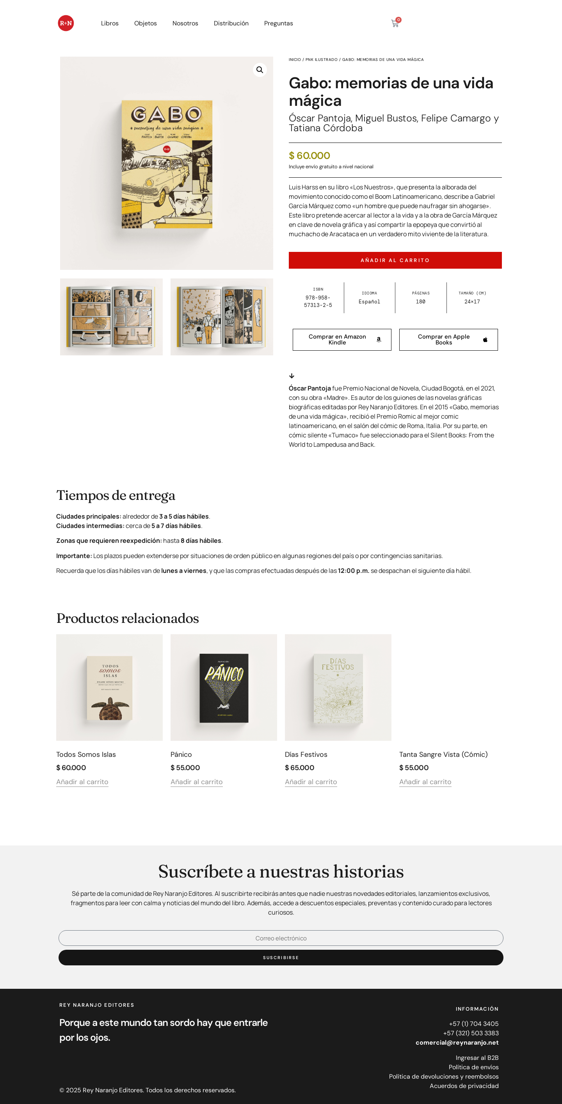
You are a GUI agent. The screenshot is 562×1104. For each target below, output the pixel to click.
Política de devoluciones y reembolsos (444, 1076)
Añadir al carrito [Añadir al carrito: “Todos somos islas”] (82, 782)
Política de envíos (474, 1067)
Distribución (231, 23)
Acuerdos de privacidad (464, 1086)
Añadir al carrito (395, 260)
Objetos (145, 23)
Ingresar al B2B (477, 1058)
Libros (110, 23)
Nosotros (185, 23)
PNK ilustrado (322, 59)
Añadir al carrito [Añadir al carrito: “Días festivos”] (311, 782)
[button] (260, 70)
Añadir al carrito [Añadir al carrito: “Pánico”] (197, 782)
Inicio (295, 59)
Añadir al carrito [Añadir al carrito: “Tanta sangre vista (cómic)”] (425, 782)
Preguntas (278, 23)
